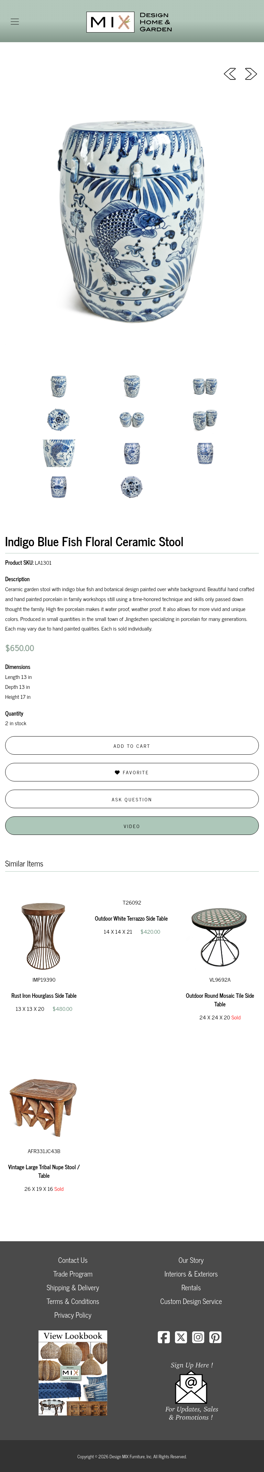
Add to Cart (132, 746)
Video (132, 826)
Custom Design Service (191, 1301)
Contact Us (73, 1260)
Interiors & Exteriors (191, 1273)
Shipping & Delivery (73, 1287)
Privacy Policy (72, 1314)
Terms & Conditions (72, 1301)
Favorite (132, 772)
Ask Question (132, 799)
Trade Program (72, 1273)
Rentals (191, 1287)
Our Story (191, 1260)
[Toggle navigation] (14, 21)
